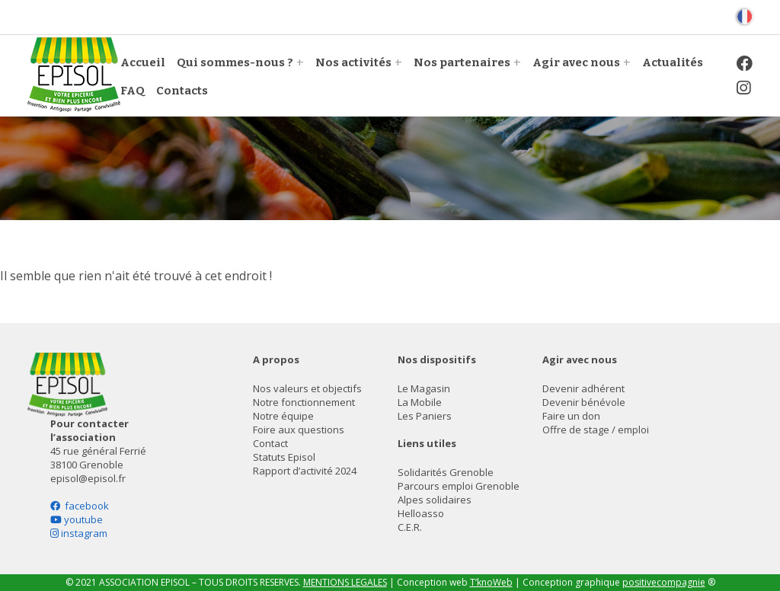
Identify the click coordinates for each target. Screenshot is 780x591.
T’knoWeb (491, 582)
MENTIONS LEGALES (345, 582)
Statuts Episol (284, 457)
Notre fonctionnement (304, 402)
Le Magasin (424, 388)
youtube (76, 519)
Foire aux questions (298, 429)
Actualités (672, 62)
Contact (270, 443)
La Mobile (420, 402)
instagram (78, 533)
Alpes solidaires (435, 499)
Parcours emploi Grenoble (458, 486)
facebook (79, 506)
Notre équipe (283, 416)
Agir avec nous (576, 62)
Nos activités (353, 62)
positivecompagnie (663, 582)
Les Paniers (425, 416)
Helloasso (421, 513)
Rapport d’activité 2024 (304, 471)
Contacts (182, 90)
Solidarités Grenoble (446, 472)
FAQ (132, 90)
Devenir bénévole (583, 402)
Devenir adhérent (583, 388)
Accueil (142, 62)
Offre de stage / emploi (595, 429)
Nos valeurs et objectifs (307, 388)
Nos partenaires (462, 62)
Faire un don (571, 416)
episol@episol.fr (88, 478)
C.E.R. (410, 527)
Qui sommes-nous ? (235, 62)
